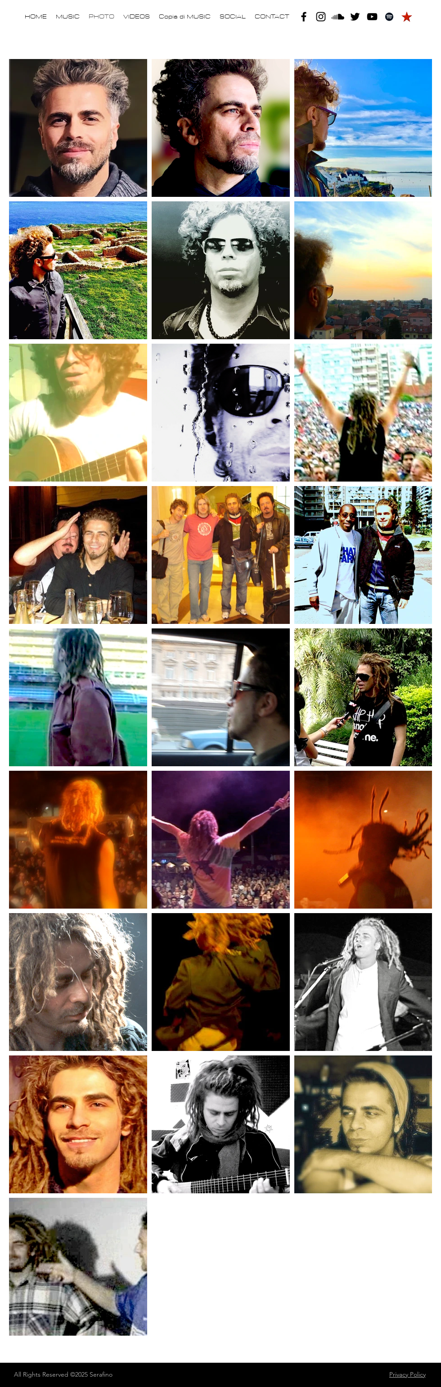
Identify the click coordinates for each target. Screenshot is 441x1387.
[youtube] (372, 16)
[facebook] (303, 16)
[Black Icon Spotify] (389, 16)
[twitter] (355, 16)
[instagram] (321, 16)
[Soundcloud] (338, 16)
